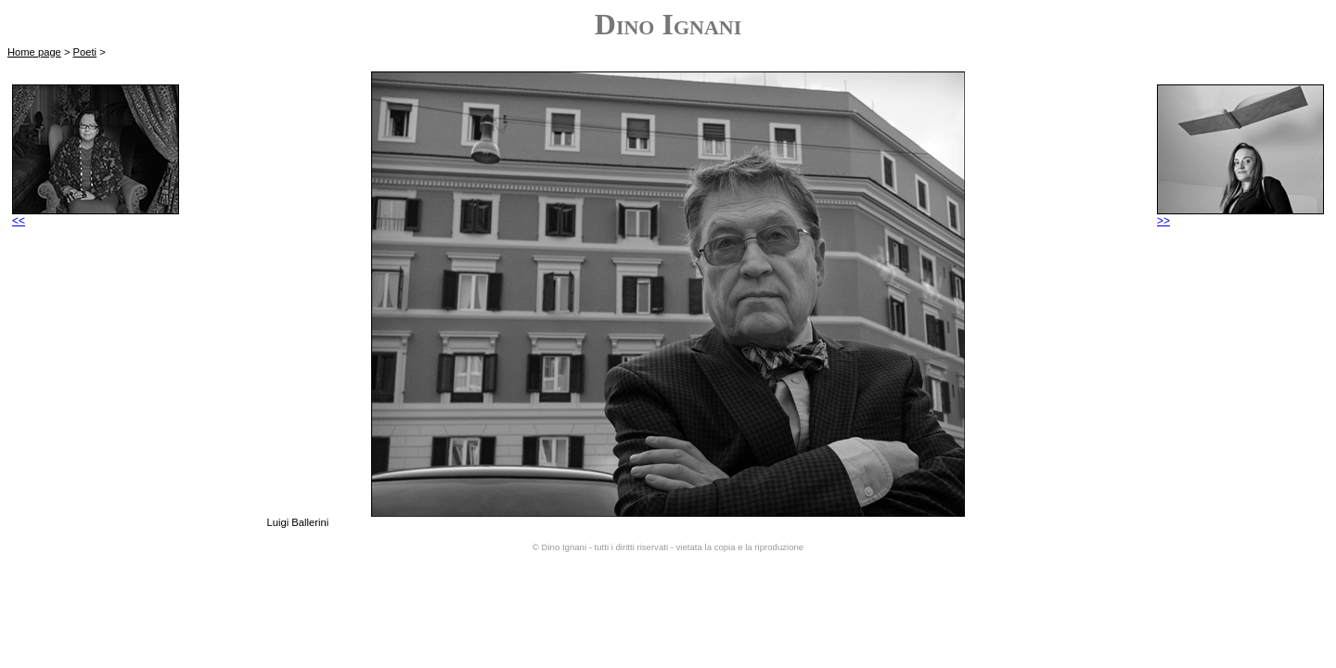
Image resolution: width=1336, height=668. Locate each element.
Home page (34, 52)
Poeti (85, 52)
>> (1240, 215)
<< (95, 215)
